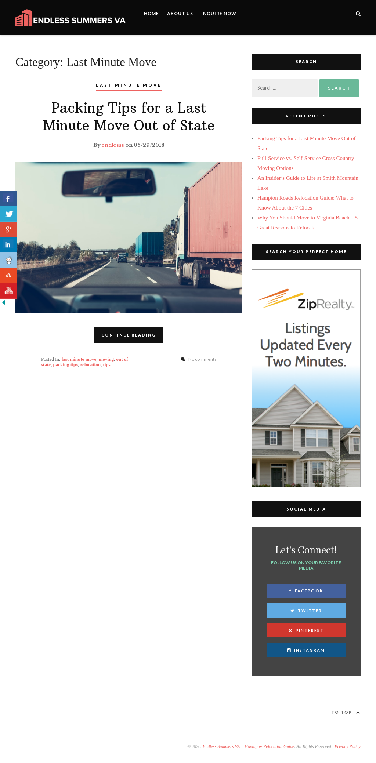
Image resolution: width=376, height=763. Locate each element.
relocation (90, 364)
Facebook (306, 590)
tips (106, 364)
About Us (180, 13)
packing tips (65, 364)
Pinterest (306, 630)
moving (106, 359)
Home (151, 13)
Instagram (306, 650)
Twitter (306, 610)
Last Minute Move (129, 85)
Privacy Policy (348, 746)
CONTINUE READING (128, 335)
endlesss (112, 145)
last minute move (79, 359)
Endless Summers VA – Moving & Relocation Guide (248, 746)
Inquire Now (218, 13)
